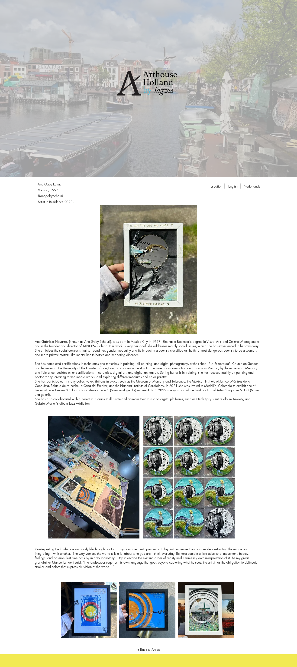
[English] (233, 186)
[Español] (216, 186)
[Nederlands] (251, 186)
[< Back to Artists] (148, 649)
